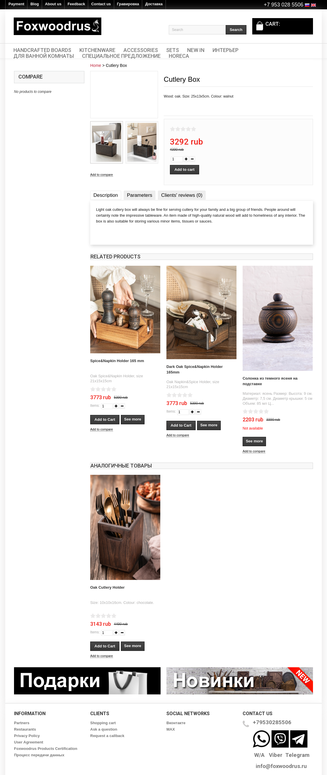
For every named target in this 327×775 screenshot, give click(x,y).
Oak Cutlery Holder (107, 587)
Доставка (154, 4)
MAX (170, 729)
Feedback (76, 4)
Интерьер (226, 50)
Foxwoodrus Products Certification (45, 748)
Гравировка (128, 4)
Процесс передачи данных (39, 755)
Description (105, 195)
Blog (34, 4)
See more (132, 419)
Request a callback (107, 736)
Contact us (101, 4)
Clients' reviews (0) (181, 195)
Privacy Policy (27, 736)
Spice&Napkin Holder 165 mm (117, 361)
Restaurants (25, 729)
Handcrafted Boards (42, 50)
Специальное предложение (121, 56)
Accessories (141, 50)
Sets (172, 50)
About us (53, 4)
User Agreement (28, 742)
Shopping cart (103, 723)
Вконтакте (175, 723)
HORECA (179, 56)
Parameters (139, 195)
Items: (95, 406)
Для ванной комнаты (43, 56)
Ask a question (103, 729)
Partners (21, 723)
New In (195, 50)
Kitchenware (97, 50)
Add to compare (101, 174)
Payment (16, 4)
